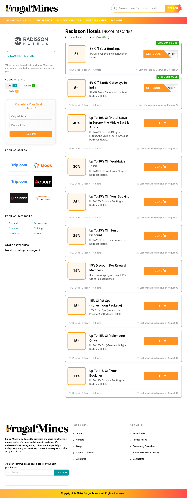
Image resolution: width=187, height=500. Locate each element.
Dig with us (118, 20)
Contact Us (138, 459)
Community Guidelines (144, 446)
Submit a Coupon (85, 452)
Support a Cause (96, 20)
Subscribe (61, 472)
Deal (161, 123)
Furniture (14, 233)
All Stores (81, 459)
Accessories (40, 223)
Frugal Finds (43, 20)
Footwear (14, 228)
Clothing (38, 228)
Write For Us (139, 433)
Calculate (30, 133)
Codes (29, 85)
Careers (80, 439)
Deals (13, 91)
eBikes (37, 233)
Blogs (79, 446)
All (12, 85)
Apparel (13, 223)
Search (173, 8)
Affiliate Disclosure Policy (146, 452)
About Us (81, 433)
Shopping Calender (68, 20)
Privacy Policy (140, 439)
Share (96, 70)
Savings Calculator (18, 20)
